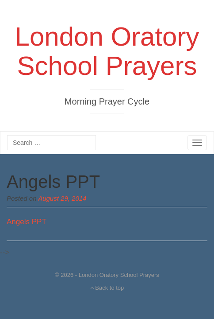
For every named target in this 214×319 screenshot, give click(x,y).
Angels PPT (53, 181)
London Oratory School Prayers (107, 51)
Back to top (107, 287)
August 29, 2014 (62, 198)
